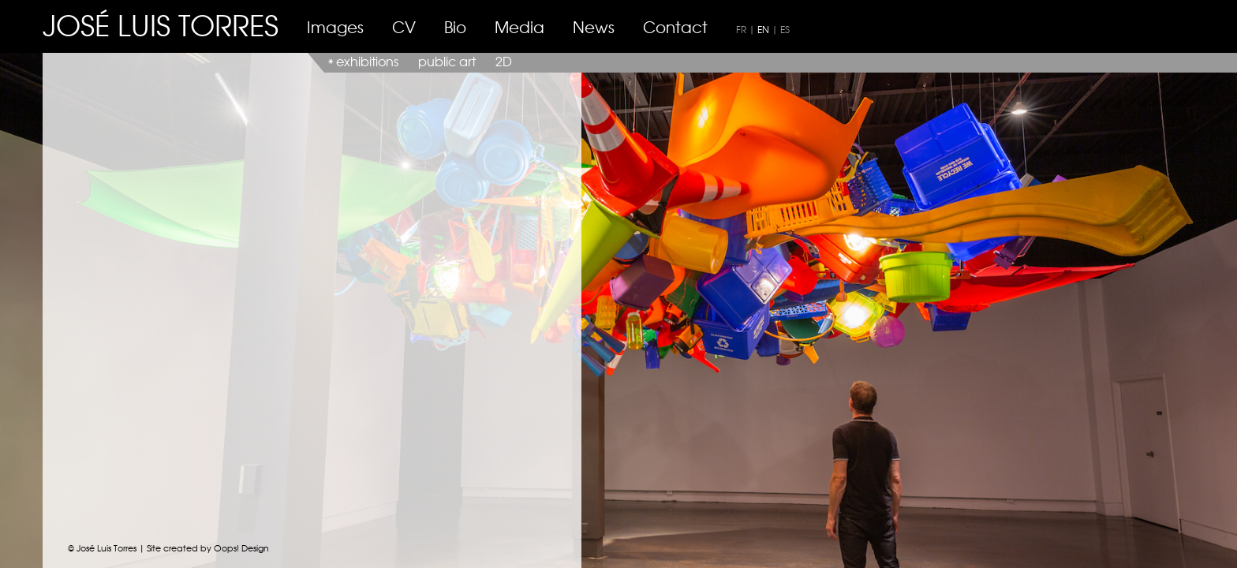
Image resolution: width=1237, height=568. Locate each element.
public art (447, 60)
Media (519, 26)
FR (741, 29)
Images (335, 26)
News (594, 26)
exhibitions (367, 60)
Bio (455, 26)
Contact (675, 26)
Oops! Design (241, 547)
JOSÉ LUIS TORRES (160, 24)
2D (503, 60)
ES (785, 29)
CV (404, 26)
